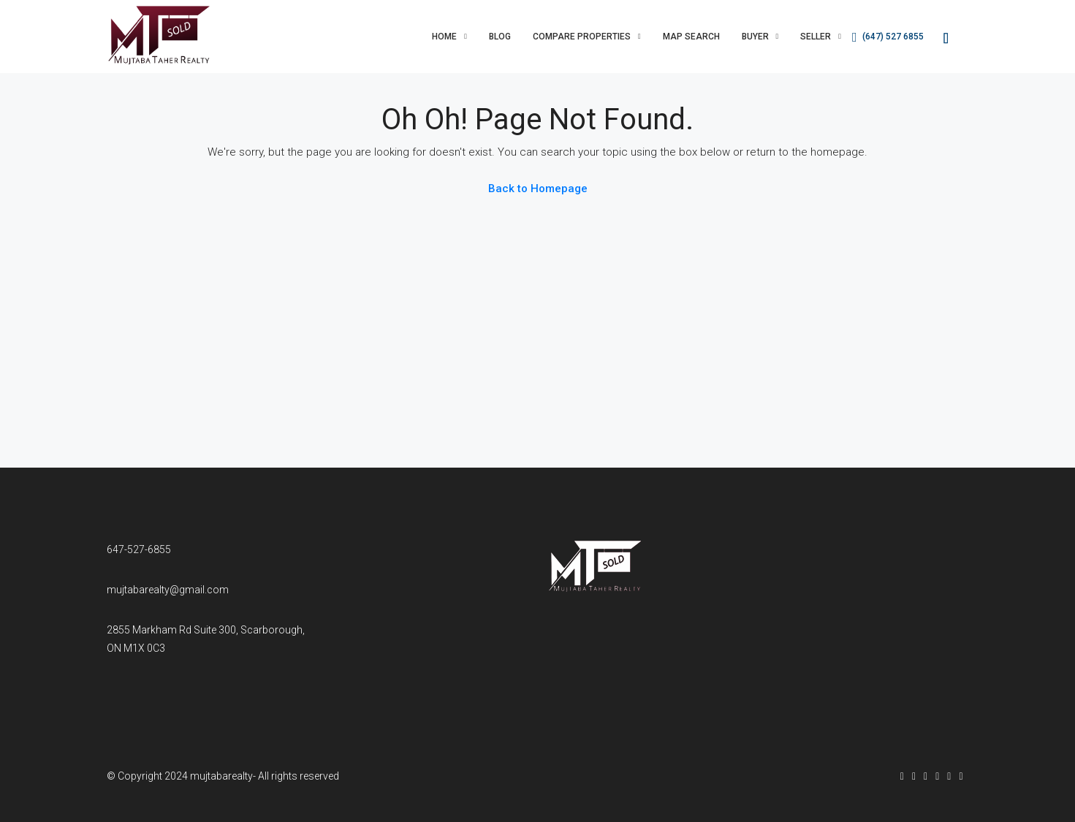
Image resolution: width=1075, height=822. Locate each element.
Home (444, 36)
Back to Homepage (538, 188)
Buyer (755, 36)
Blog (500, 36)
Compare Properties (582, 36)
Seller (815, 36)
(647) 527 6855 (888, 37)
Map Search (691, 36)
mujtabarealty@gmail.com (168, 589)
